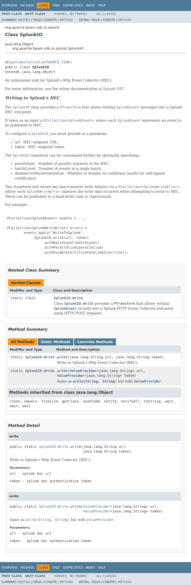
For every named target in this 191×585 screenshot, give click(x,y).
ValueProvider (83, 371)
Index (90, 5)
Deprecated (73, 5)
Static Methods (55, 342)
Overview (9, 5)
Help (102, 5)
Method (66, 20)
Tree (56, 5)
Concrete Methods (95, 342)
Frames (61, 14)
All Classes (106, 14)
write (62, 357)
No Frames (78, 14)
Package (27, 5)
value (39, 62)
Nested (24, 20)
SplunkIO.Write (68, 298)
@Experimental (18, 62)
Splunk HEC (114, 89)
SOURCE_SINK (58, 62)
